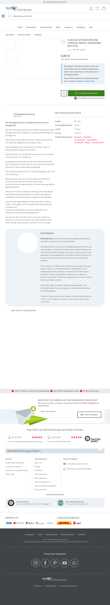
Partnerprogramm (42, 482)
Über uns (38, 463)
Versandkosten (40, 474)
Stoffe (20, 27)
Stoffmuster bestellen (14, 463)
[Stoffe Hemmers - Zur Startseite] (54, 579)
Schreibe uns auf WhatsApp (77, 469)
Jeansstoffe (92, 140)
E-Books (38, 35)
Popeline (87, 137)
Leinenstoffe (79, 140)
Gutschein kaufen (13, 467)
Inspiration (68, 27)
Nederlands (50, 585)
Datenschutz (51, 535)
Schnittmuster (46, 27)
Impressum (30, 535)
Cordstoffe (78, 143)
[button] (64, 93)
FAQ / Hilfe (9, 474)
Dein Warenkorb (104, 8)
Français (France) (68, 585)
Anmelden (91, 8)
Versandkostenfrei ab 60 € (55, 2)
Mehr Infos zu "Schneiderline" (23, 311)
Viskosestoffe (97, 143)
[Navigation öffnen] (3, 16)
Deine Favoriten (97, 8)
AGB (40, 535)
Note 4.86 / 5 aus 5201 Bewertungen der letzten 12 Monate (55, 430)
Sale (90, 27)
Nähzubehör (31, 27)
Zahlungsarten (40, 478)
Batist (87, 143)
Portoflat (38, 470)
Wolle (58, 27)
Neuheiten (81, 27)
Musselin (78, 137)
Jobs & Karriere (40, 490)
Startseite (9, 35)
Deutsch (37, 585)
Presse (37, 467)
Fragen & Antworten (86, 81)
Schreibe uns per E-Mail (75, 464)
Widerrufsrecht (67, 535)
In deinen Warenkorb (86, 93)
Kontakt (81, 535)
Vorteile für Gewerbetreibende (17, 470)
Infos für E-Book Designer (45, 486)
